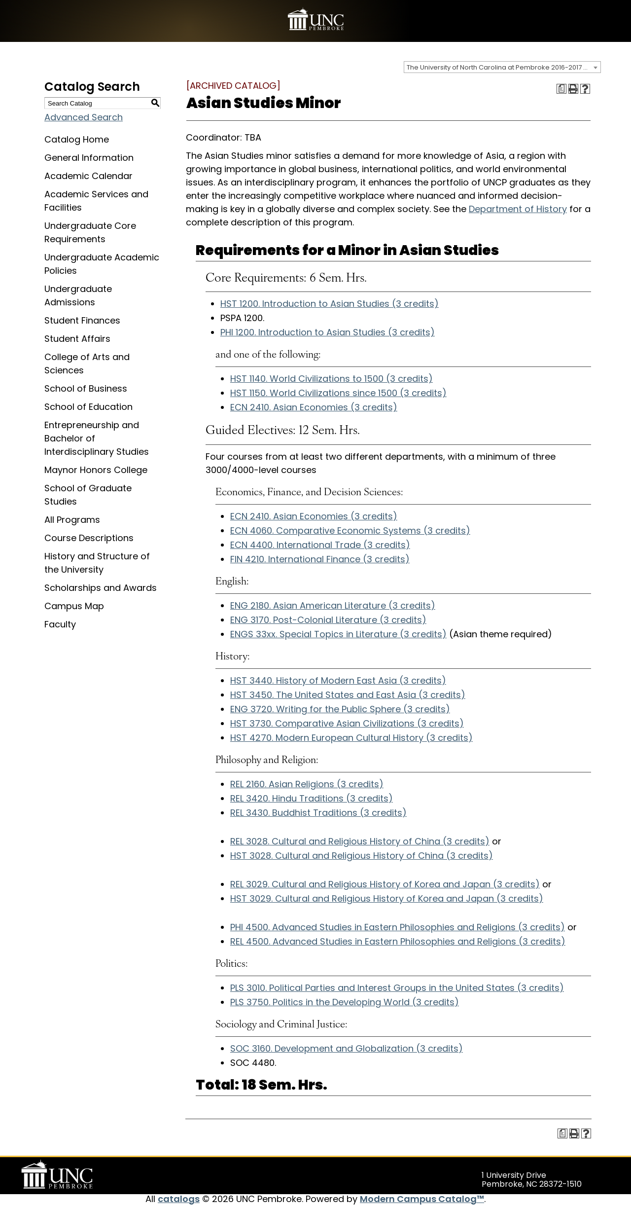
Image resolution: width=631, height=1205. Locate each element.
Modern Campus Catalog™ (422, 1199)
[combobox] (502, 67)
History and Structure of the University (97, 563)
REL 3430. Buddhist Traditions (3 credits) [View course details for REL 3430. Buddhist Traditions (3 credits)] (318, 812)
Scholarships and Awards (100, 588)
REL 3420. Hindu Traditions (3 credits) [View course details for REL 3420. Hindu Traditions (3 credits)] (311, 798)
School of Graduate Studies (88, 495)
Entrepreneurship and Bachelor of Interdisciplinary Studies (96, 438)
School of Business (85, 388)
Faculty (60, 624)
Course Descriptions (89, 538)
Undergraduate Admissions (78, 295)
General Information (89, 157)
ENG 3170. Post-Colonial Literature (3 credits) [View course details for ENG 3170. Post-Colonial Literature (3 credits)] (328, 620)
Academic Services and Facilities (96, 201)
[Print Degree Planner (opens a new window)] (561, 89)
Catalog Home (76, 139)
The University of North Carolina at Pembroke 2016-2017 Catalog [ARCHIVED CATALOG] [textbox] (503, 67)
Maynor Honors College (95, 470)
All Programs (72, 519)
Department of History (518, 209)
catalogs (179, 1199)
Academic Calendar (88, 176)
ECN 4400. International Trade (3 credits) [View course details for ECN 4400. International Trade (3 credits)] (320, 545)
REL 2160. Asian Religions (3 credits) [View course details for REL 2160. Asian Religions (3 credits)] (307, 784)
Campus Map (74, 606)
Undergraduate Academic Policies (101, 264)
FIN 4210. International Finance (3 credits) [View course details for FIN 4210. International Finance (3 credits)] (320, 559)
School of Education (88, 407)
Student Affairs (77, 338)
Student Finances (82, 320)
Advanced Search (83, 117)
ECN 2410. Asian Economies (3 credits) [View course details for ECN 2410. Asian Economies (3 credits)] (313, 407)
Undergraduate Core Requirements (90, 232)
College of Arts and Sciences (87, 363)
